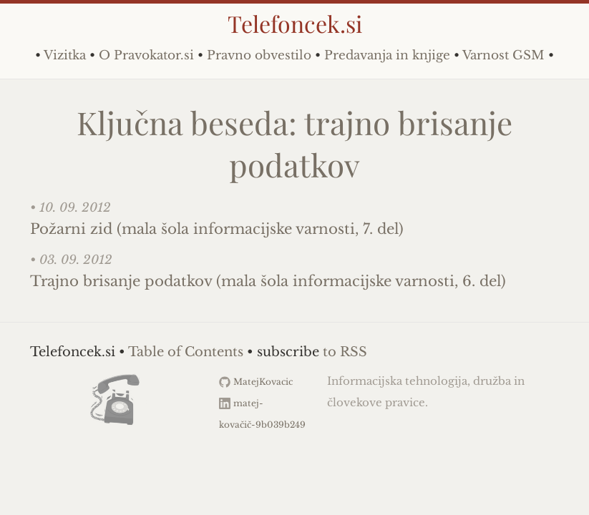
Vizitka (65, 55)
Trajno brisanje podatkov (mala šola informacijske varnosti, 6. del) (268, 281)
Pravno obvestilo (259, 55)
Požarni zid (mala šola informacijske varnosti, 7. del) (217, 228)
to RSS (345, 352)
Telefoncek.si (295, 23)
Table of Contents (185, 352)
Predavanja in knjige (387, 55)
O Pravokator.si (146, 55)
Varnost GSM (503, 55)
